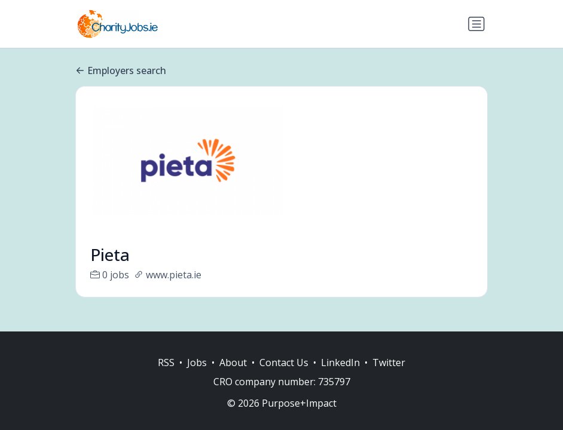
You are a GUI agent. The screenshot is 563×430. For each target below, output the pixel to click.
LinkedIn (340, 362)
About (233, 362)
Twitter (388, 362)
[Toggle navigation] (476, 24)
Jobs (197, 362)
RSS (166, 362)
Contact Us (283, 362)
